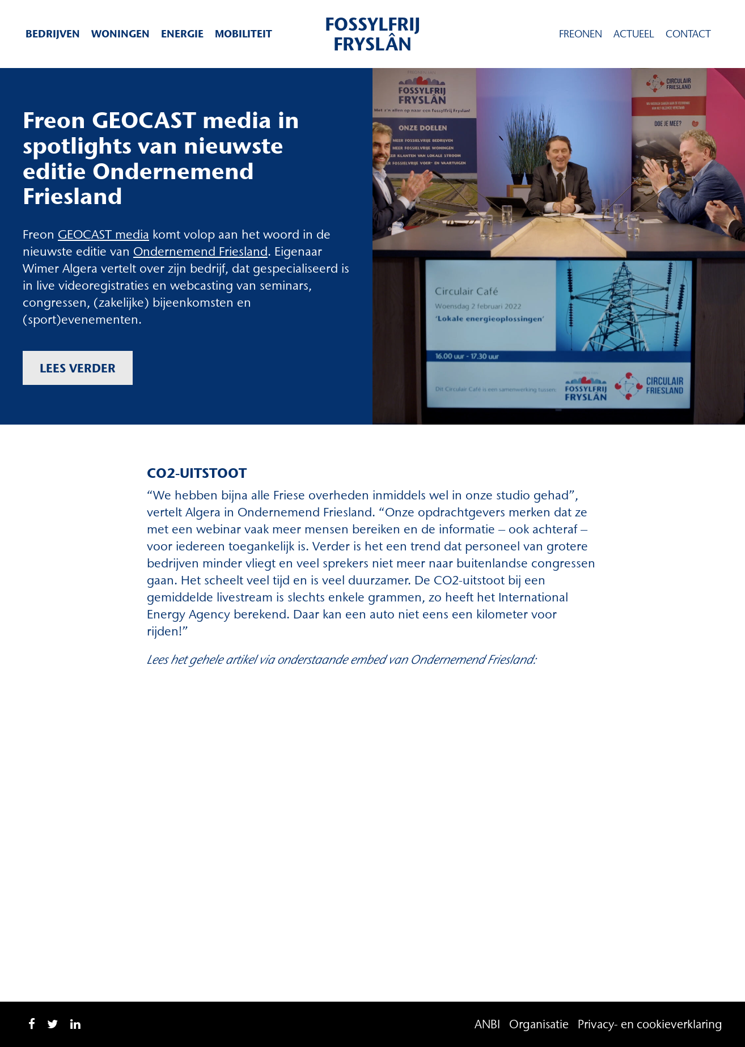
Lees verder (78, 368)
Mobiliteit (243, 33)
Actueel (633, 34)
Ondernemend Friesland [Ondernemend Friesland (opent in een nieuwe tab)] (200, 251)
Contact (688, 34)
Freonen (580, 34)
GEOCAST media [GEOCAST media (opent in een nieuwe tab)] (103, 234)
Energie (182, 33)
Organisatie (539, 1024)
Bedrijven (53, 33)
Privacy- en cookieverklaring (650, 1024)
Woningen (120, 33)
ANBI (487, 1024)
